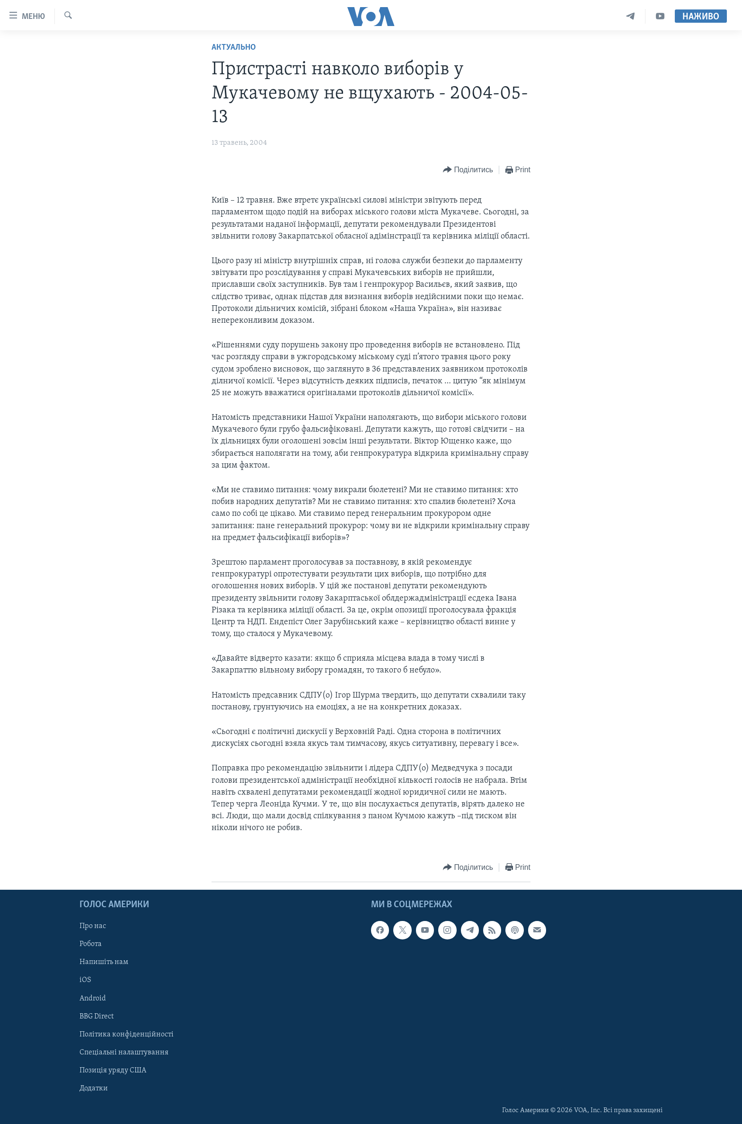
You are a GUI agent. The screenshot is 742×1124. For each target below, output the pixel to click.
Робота (91, 944)
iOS (85, 980)
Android (93, 998)
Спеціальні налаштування (124, 1052)
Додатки (94, 1088)
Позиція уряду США (113, 1070)
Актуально (234, 47)
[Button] (468, 170)
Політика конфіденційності (127, 1034)
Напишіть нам (104, 962)
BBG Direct (97, 1016)
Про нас (93, 926)
